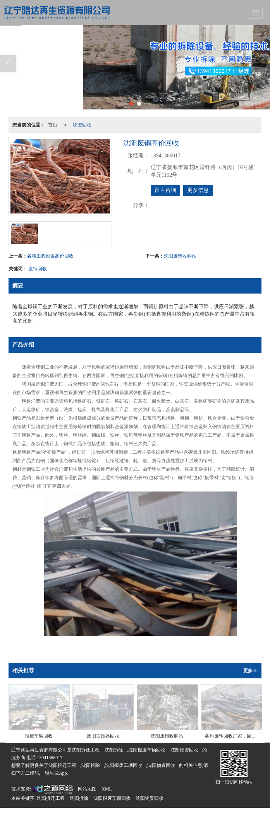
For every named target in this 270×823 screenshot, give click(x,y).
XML (106, 789)
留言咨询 (165, 190)
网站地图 (87, 789)
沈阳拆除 (114, 750)
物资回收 (82, 125)
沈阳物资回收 (184, 750)
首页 (52, 125)
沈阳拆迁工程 (86, 750)
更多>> (250, 670)
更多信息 (198, 190)
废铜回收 (37, 268)
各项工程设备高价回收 (50, 256)
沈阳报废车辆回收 (146, 750)
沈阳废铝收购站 (180, 256)
